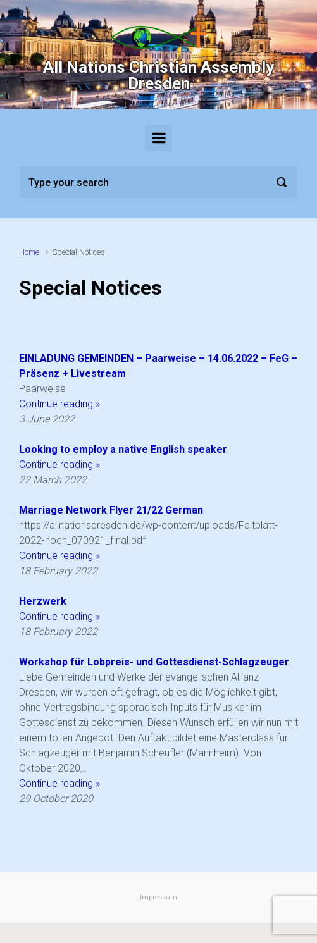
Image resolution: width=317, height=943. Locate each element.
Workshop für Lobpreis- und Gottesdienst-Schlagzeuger (154, 662)
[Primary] (159, 138)
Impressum (158, 897)
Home (29, 252)
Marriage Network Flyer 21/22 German (111, 510)
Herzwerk (42, 601)
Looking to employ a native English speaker (123, 449)
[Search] (158, 182)
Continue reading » (59, 404)
